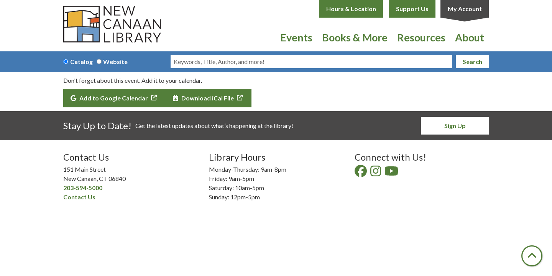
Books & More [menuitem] (355, 37)
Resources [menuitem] (421, 37)
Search (472, 61)
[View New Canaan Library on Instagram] (376, 173)
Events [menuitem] (296, 37)
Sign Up (455, 125)
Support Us (412, 8)
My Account (465, 8)
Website (115, 61)
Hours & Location (351, 8)
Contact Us (79, 196)
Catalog (81, 61)
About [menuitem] (469, 37)
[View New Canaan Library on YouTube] (391, 173)
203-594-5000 (82, 187)
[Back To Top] (531, 255)
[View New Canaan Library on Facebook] (361, 173)
